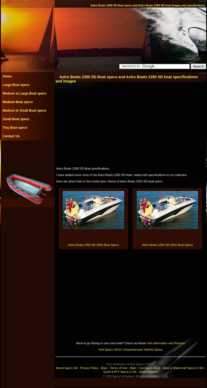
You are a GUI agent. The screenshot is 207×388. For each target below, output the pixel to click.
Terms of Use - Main (123, 368)
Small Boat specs (16, 119)
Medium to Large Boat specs (24, 93)
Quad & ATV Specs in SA (119, 371)
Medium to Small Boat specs (24, 110)
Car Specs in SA (150, 368)
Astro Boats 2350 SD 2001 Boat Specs (167, 244)
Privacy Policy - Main (93, 368)
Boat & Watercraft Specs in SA (183, 368)
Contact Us (11, 136)
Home (7, 76)
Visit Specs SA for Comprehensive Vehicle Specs (130, 349)
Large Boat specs (16, 85)
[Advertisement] (27, 152)
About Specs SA (66, 368)
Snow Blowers (148, 371)
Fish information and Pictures (165, 343)
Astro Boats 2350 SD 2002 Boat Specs (93, 244)
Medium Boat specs (18, 102)
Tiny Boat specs (15, 128)
